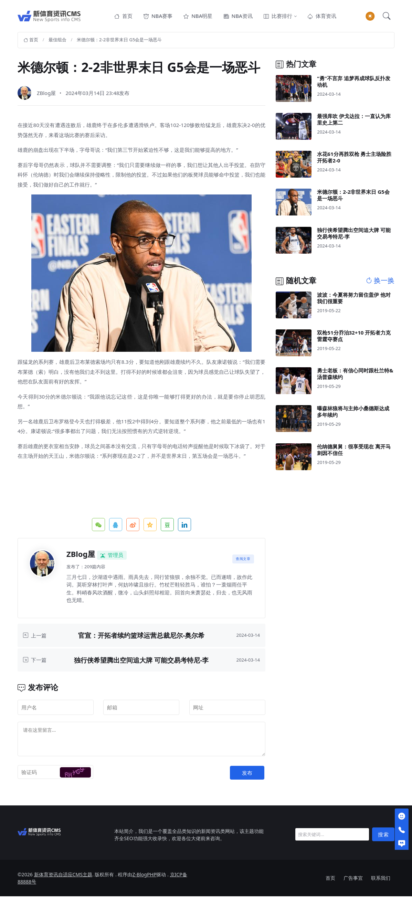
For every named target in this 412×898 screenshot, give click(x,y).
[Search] (332, 836)
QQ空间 (150, 526)
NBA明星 (197, 16)
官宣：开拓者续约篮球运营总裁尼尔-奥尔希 (141, 637)
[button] (386, 17)
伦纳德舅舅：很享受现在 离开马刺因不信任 (354, 451)
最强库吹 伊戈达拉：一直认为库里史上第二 (354, 120)
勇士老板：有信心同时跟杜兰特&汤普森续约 (355, 375)
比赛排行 (278, 16)
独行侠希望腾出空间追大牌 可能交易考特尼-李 (141, 661)
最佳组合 (57, 41)
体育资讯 (322, 16)
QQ (115, 526)
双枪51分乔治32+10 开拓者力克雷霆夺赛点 (354, 337)
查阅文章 (243, 560)
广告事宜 (353, 879)
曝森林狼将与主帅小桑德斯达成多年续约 (353, 413)
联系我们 (380, 879)
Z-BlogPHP (144, 876)
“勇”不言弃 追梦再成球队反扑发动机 (353, 82)
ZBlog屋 (46, 94)
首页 (123, 16)
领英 (184, 526)
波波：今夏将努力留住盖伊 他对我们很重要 (354, 299)
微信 (98, 526)
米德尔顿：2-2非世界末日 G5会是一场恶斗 (119, 41)
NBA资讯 (238, 16)
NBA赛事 (158, 16)
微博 (132, 526)
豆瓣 (167, 526)
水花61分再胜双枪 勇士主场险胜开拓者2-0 (354, 159)
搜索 (383, 835)
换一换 (380, 282)
